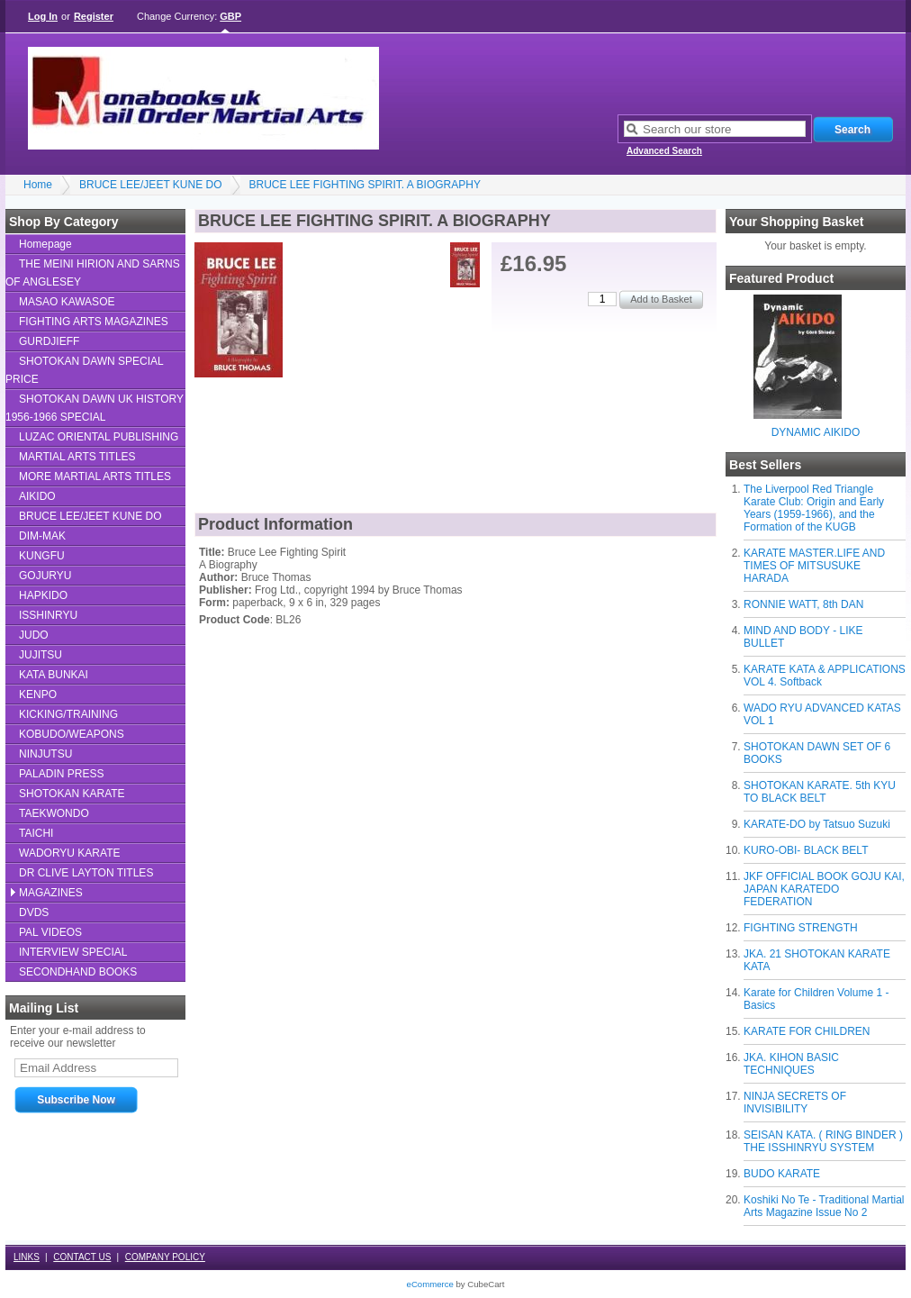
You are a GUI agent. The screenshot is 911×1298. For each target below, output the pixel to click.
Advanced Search (664, 151)
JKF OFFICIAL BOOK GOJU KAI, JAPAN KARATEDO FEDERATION (824, 889)
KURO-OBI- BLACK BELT (806, 850)
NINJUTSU (45, 754)
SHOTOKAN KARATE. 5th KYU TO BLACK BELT (820, 791)
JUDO (34, 635)
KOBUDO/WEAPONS (71, 734)
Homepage (45, 244)
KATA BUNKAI (53, 674)
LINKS (27, 1257)
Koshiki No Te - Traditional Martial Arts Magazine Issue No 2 (824, 1206)
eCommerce (430, 1284)
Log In (43, 16)
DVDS (34, 912)
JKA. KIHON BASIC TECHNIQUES (791, 1063)
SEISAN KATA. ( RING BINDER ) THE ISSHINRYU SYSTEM (823, 1141)
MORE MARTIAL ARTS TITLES (95, 476)
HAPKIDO (43, 595)
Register (93, 16)
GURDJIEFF (49, 341)
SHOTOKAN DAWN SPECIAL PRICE (84, 370)
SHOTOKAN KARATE (72, 793)
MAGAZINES (51, 892)
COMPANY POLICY (165, 1257)
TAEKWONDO (54, 813)
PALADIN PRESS (61, 773)
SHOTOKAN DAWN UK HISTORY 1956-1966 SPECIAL (94, 408)
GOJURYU (45, 575)
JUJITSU (40, 655)
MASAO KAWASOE (66, 301)
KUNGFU (42, 555)
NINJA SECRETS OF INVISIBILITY (795, 1102)
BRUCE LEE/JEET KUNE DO (150, 184)
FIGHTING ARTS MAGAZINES (93, 321)
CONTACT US (82, 1257)
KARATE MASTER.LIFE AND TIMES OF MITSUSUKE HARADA (814, 566)
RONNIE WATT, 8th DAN (803, 604)
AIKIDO (37, 496)
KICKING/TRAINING (68, 714)
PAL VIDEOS (50, 932)
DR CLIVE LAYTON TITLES (86, 873)
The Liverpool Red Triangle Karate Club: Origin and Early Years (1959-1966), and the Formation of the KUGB (814, 508)
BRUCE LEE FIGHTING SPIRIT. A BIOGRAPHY (365, 184)
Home (37, 184)
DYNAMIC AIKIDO (816, 432)
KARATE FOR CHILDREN (807, 1031)
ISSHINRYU (48, 615)
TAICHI (36, 833)
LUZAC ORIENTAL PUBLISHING (98, 437)
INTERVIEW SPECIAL (73, 952)
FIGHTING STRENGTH (801, 927)
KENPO (38, 694)
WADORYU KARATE (69, 853)
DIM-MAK (42, 536)
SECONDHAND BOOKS (78, 972)
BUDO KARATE (782, 1173)
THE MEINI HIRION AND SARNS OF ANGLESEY (92, 273)
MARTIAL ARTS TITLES (77, 456)
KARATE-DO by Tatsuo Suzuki (817, 824)
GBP (230, 16)
